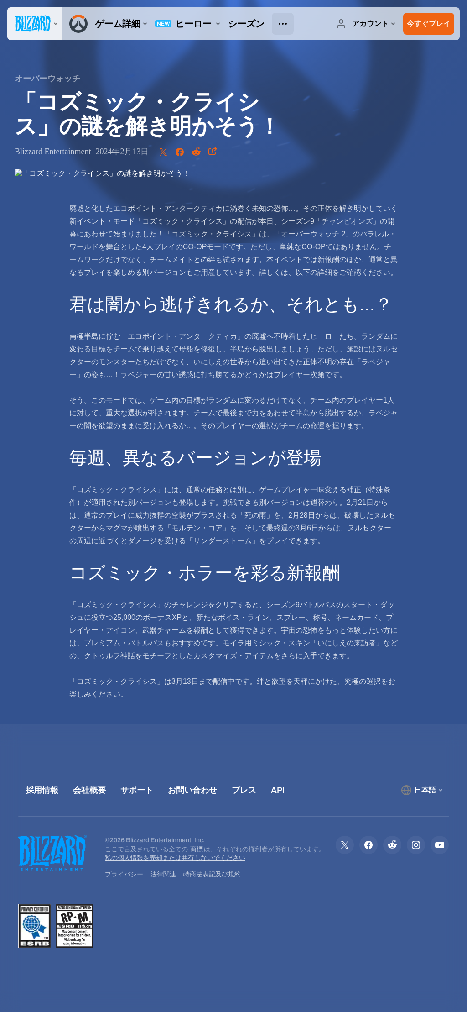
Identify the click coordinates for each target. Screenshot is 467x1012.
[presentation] (34, 23)
